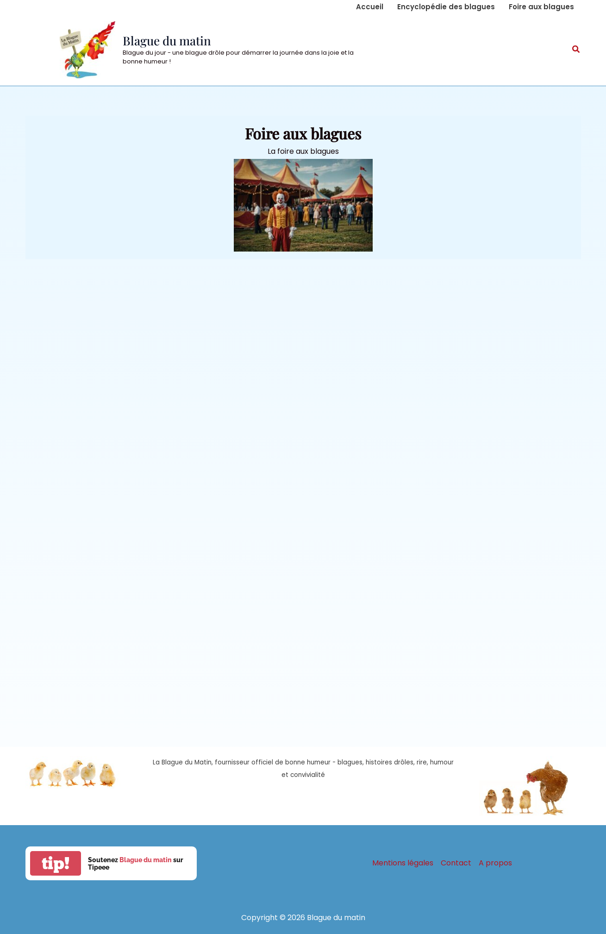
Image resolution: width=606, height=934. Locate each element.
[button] (576, 50)
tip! (55, 863)
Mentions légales (402, 863)
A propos (495, 863)
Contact (456, 863)
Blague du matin (167, 40)
